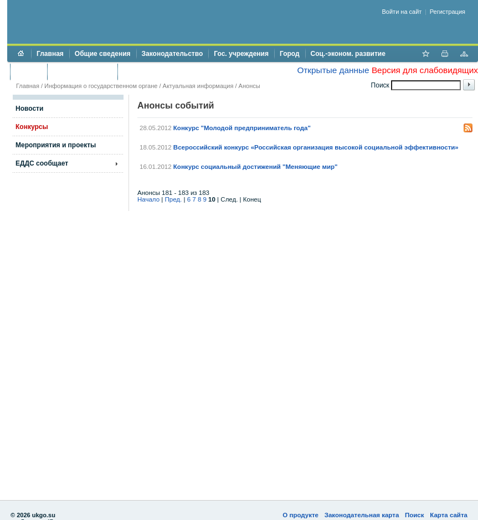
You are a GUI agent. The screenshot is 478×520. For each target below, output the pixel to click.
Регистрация (447, 11)
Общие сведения (103, 54)
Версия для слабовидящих (425, 70)
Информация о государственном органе (100, 86)
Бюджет (29, 71)
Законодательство (172, 54)
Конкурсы (32, 127)
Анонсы (249, 86)
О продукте (300, 515)
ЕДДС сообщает (42, 163)
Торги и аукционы (82, 71)
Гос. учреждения (241, 54)
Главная (50, 54)
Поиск (414, 515)
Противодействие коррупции (171, 71)
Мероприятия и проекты (56, 145)
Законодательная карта (362, 515)
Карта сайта (448, 515)
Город (290, 54)
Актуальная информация (198, 86)
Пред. (173, 199)
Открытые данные (333, 70)
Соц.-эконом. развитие (348, 54)
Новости (29, 108)
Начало (148, 199)
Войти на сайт (402, 11)
